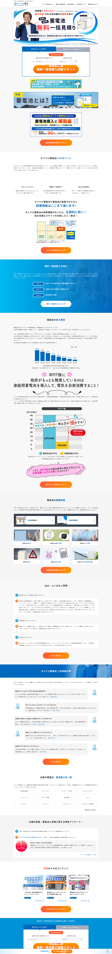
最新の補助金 (71, 4)
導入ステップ (27, 897)
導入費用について (81, 4)
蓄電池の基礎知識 (60, 4)
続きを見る (54, 697)
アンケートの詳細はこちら (87, 854)
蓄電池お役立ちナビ (93, 4)
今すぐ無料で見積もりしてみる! (61, 951)
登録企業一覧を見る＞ (91, 810)
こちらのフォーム (40, 274)
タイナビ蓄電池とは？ (48, 4)
